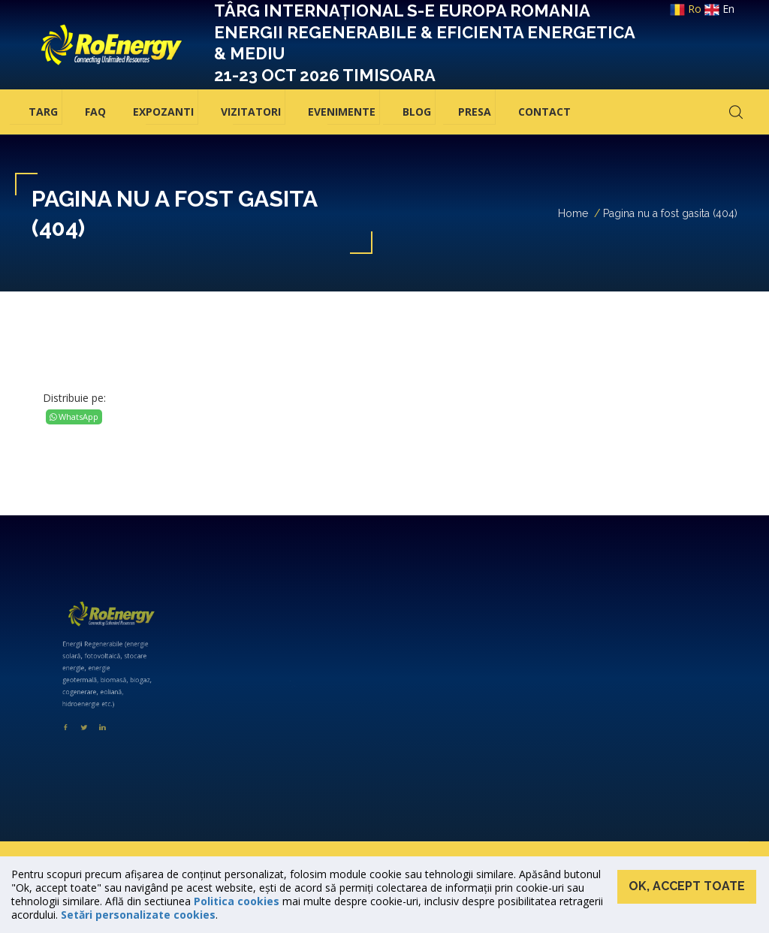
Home (573, 213)
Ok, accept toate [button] (687, 886)
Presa (474, 111)
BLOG (417, 111)
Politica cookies (236, 901)
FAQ (95, 111)
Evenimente (341, 111)
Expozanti (163, 111)
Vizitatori (251, 111)
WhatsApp (74, 416)
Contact (544, 111)
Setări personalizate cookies (138, 914)
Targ (43, 111)
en (719, 9)
